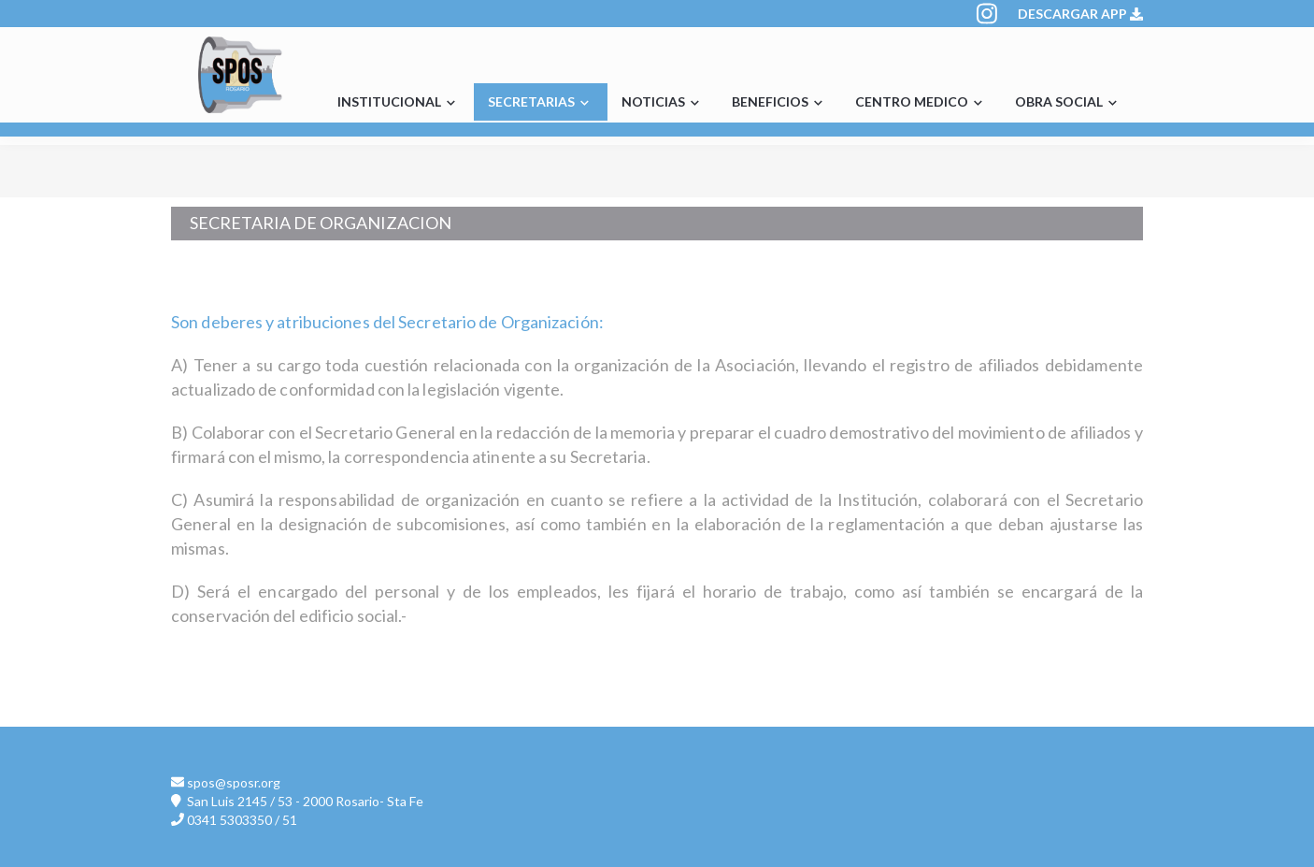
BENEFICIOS (779, 103)
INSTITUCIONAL (398, 103)
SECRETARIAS (540, 103)
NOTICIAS (662, 103)
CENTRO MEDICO (921, 103)
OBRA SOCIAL (1068, 103)
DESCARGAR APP (1080, 14)
